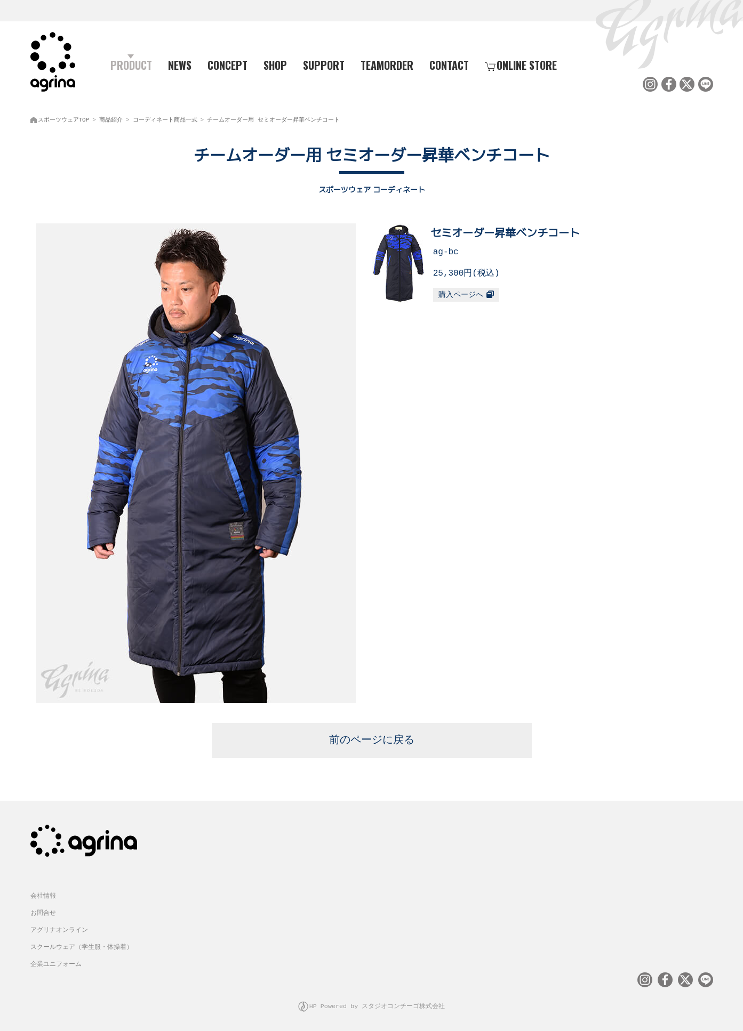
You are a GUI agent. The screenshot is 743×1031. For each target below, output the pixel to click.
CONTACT (449, 65)
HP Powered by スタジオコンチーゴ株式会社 (377, 1001)
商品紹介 (111, 118)
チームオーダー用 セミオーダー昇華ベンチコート (273, 118)
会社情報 (43, 892)
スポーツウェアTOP (64, 118)
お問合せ (43, 909)
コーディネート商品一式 (165, 118)
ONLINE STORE (521, 65)
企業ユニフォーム (56, 960)
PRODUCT (127, 65)
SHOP (275, 65)
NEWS (179, 65)
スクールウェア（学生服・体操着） (81, 943)
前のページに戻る (371, 737)
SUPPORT (324, 65)
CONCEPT (227, 65)
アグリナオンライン (59, 926)
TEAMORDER (387, 65)
